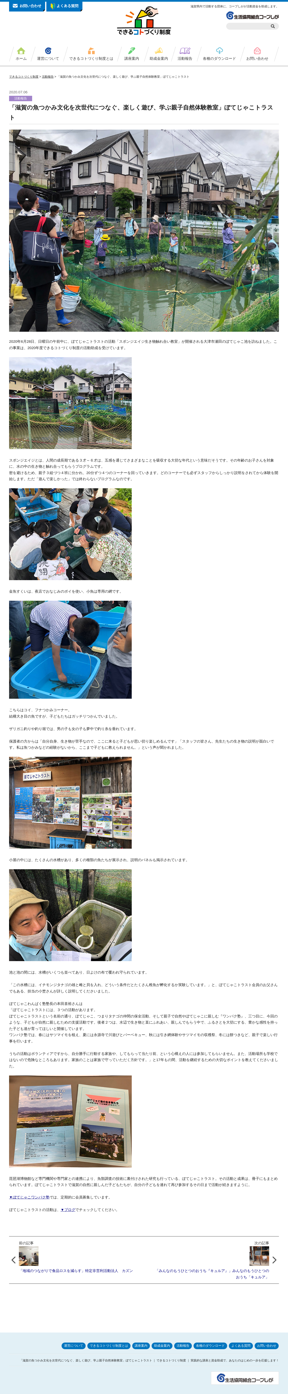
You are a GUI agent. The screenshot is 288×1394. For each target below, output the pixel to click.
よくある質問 (240, 1333)
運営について (48, 58)
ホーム (21, 58)
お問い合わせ (257, 58)
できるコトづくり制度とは (91, 58)
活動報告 (185, 58)
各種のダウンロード (219, 58)
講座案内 (131, 58)
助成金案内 (159, 58)
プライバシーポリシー (191, 1388)
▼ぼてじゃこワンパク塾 (29, 1197)
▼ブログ (68, 1210)
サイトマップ (269, 1388)
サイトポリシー (221, 1388)
